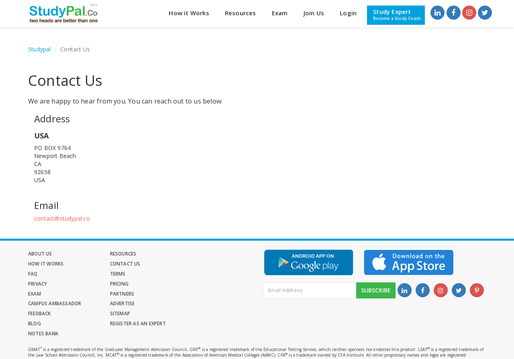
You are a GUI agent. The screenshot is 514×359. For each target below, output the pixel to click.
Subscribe (376, 292)
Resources (240, 13)
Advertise (189, 284)
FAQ (107, 263)
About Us (40, 253)
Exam (280, 13)
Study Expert (397, 14)
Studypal (39, 49)
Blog (183, 294)
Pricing (111, 273)
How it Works (189, 13)
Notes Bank (117, 304)
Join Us (314, 13)
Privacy (37, 273)
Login (348, 13)
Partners (40, 284)
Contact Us (43, 263)
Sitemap (112, 294)
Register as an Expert (56, 304)
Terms (184, 263)
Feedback (39, 294)
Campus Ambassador (129, 284)
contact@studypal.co (62, 218)
